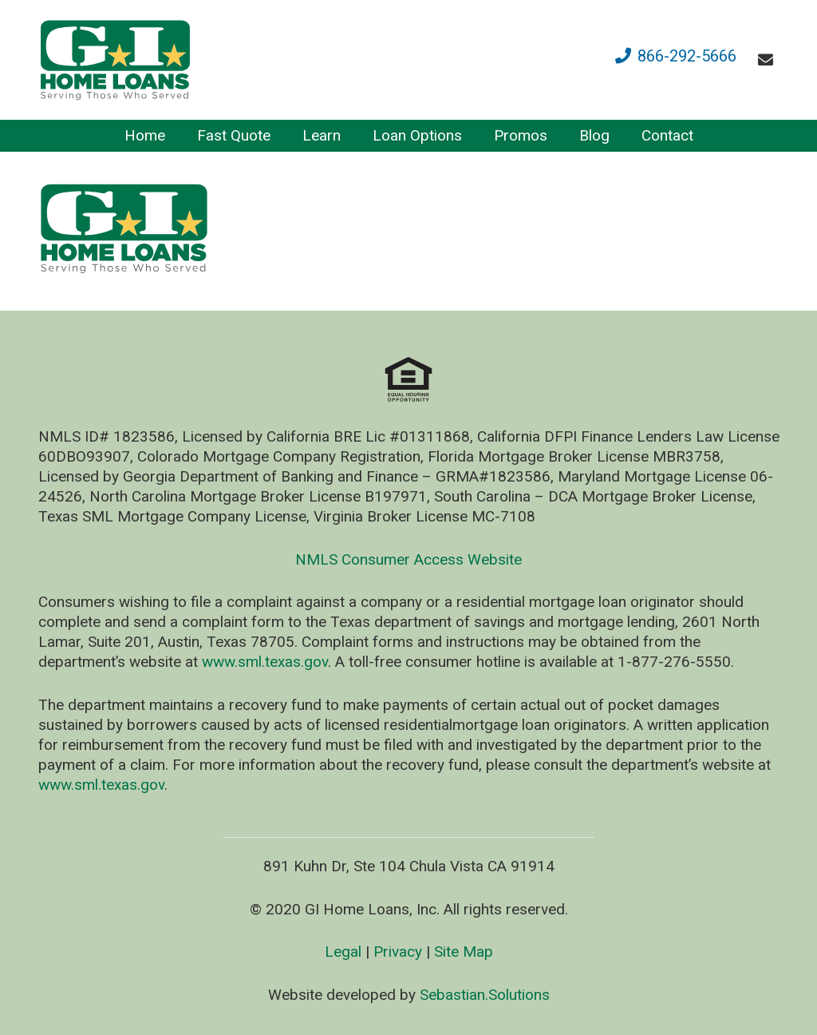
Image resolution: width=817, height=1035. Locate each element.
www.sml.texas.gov (265, 661)
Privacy (397, 951)
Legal (343, 951)
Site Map (463, 951)
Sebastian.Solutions (485, 994)
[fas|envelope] (769, 59)
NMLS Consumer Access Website (408, 559)
